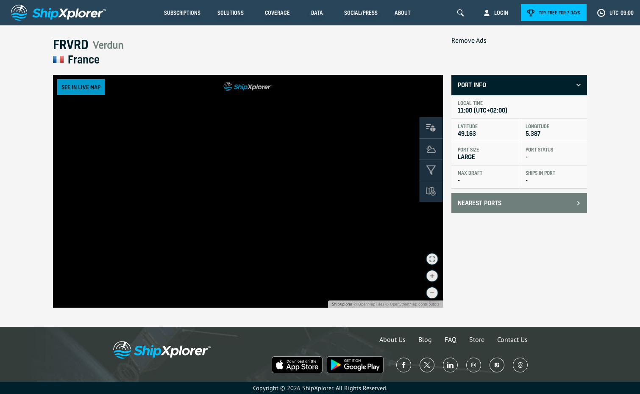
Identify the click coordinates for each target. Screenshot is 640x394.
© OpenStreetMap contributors (412, 304)
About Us (392, 339)
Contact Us (512, 339)
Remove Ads (469, 40)
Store (476, 339)
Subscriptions (182, 12)
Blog (425, 339)
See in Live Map (80, 87)
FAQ (450, 339)
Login (501, 12)
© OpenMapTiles (368, 304)
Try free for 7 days (559, 13)
